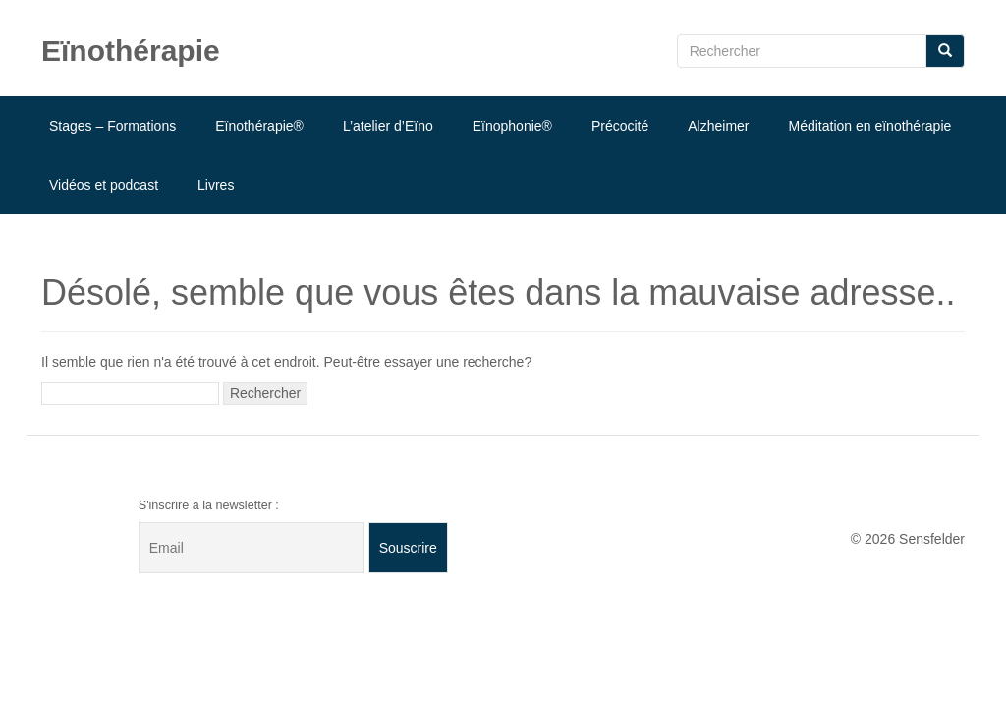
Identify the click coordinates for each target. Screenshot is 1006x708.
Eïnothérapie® (259, 126)
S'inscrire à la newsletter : (209, 505)
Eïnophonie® (512, 126)
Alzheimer (718, 126)
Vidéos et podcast (103, 185)
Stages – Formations (112, 126)
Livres (215, 185)
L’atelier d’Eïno (388, 126)
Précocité (619, 126)
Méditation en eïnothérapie (870, 126)
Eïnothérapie (130, 50)
